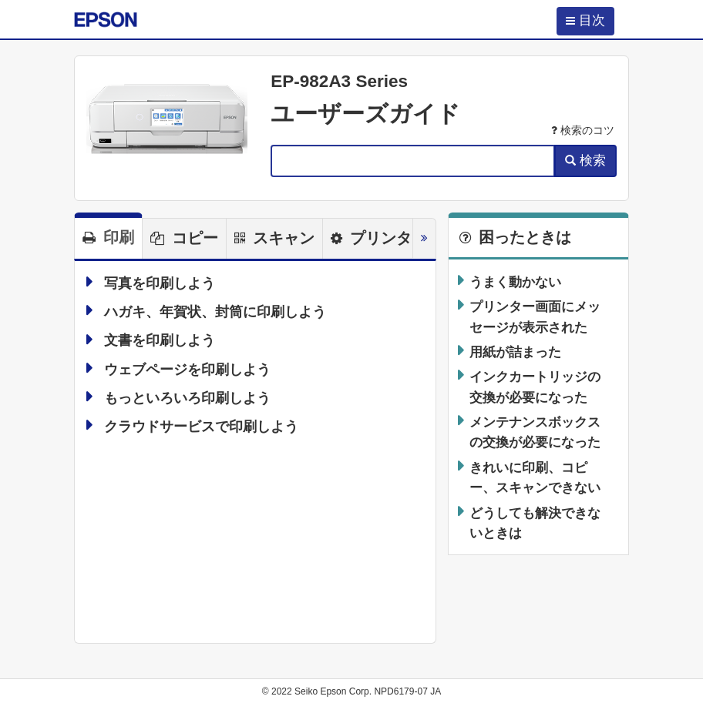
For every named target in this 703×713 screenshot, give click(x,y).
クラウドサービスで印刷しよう (201, 426)
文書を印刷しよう (159, 341)
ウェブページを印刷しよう (187, 369)
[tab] (108, 236)
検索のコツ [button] (582, 130)
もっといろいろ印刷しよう (187, 398)
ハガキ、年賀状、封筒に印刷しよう (215, 312)
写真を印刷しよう (159, 283)
